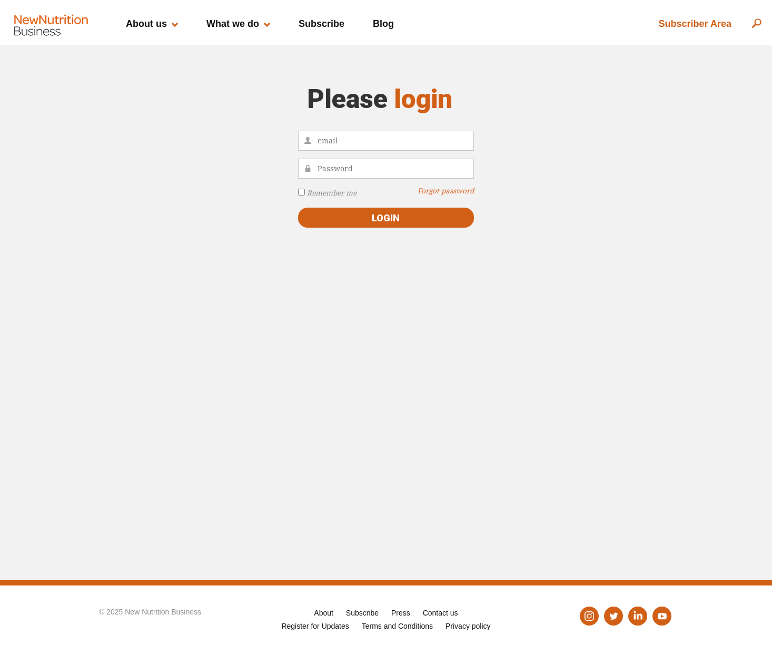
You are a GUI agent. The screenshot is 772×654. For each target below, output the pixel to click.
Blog (383, 23)
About (323, 613)
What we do (232, 23)
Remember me (332, 193)
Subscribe (321, 23)
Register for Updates (315, 626)
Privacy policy (468, 626)
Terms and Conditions (397, 626)
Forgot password (446, 191)
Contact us (440, 613)
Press (400, 613)
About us (146, 23)
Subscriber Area (695, 23)
